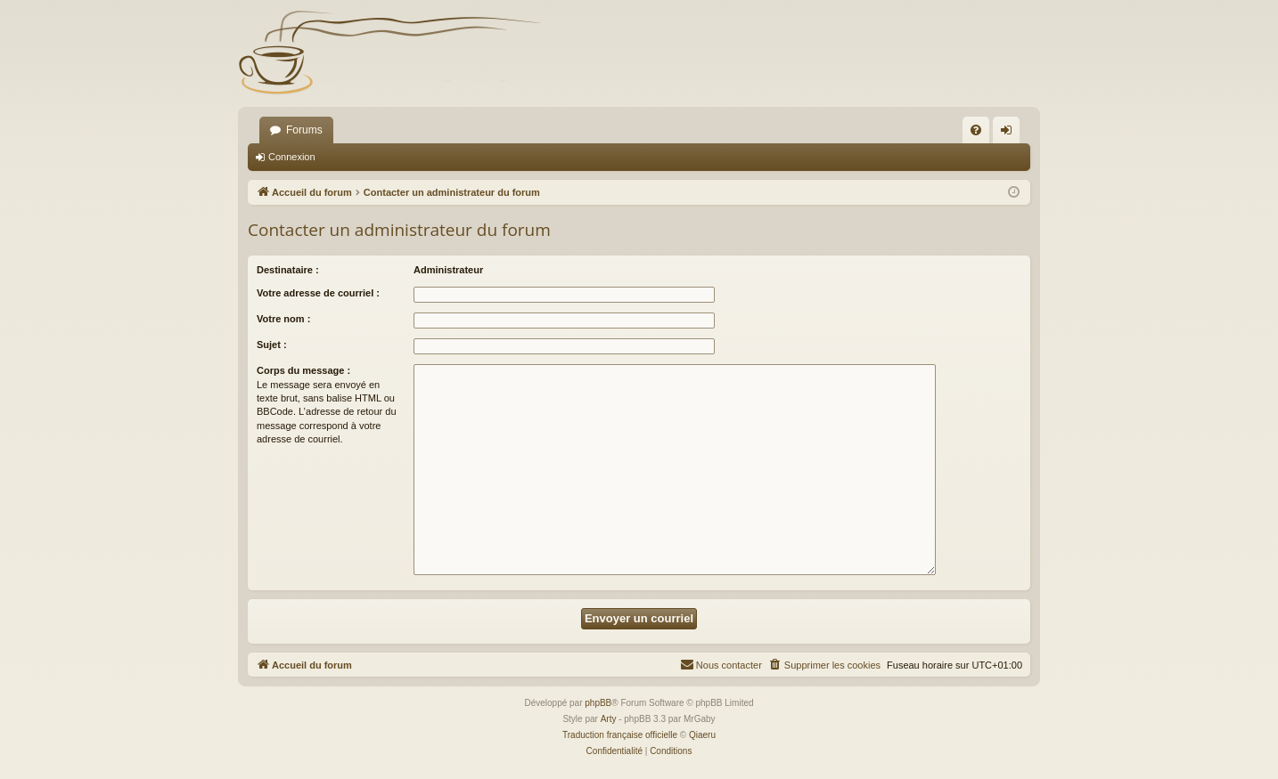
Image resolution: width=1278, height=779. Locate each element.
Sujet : (272, 344)
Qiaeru (702, 735)
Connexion (291, 156)
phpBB (598, 703)
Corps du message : (303, 370)
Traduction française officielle (619, 735)
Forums (304, 130)
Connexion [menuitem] (1010, 133)
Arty (609, 719)
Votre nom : (283, 318)
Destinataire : (288, 269)
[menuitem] (976, 130)
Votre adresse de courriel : (318, 293)
